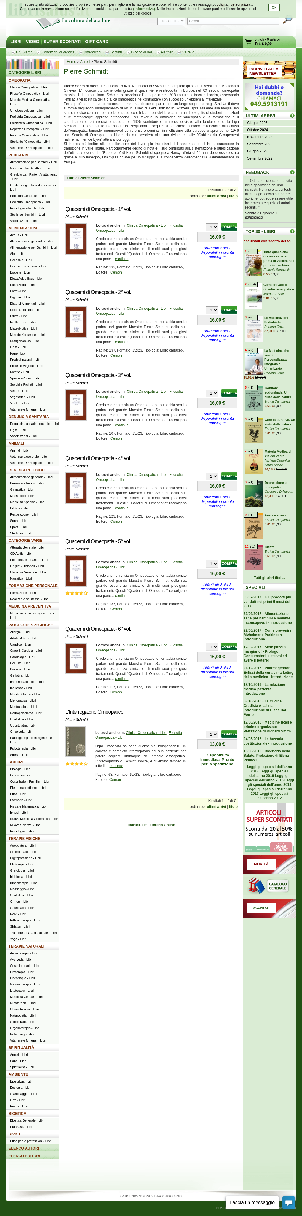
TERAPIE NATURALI (26, 946)
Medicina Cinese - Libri (26, 997)
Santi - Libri (18, 1061)
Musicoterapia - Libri (24, 1009)
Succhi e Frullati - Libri (26, 384)
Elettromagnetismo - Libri (28, 787)
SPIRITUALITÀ (21, 1048)
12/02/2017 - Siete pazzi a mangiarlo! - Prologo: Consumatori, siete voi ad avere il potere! (265, 653)
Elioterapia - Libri (22, 864)
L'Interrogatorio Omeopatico (94, 712)
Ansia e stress (275, 515)
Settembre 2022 (259, 158)
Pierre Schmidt (77, 217)
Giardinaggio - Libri (23, 1094)
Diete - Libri (18, 291)
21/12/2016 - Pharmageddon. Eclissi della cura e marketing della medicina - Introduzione (268, 672)
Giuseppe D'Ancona (279, 491)
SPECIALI (255, 587)
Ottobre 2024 (257, 130)
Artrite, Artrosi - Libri (24, 638)
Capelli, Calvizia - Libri (26, 650)
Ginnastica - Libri (22, 489)
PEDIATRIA (18, 155)
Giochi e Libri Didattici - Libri (30, 168)
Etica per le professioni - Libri (30, 1141)
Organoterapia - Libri (24, 1028)
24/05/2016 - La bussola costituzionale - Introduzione (268, 741)
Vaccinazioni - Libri (23, 220)
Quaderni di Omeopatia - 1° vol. (98, 209)
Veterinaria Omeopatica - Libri (31, 148)
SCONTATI (261, 908)
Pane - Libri (18, 353)
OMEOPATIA (20, 80)
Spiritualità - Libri (22, 1067)
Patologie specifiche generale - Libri (32, 740)
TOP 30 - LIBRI (260, 231)
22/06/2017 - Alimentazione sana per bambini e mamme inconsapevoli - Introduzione (268, 618)
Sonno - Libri (19, 520)
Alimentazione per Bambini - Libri (33, 162)
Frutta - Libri (18, 316)
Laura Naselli (274, 465)
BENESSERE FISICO (27, 470)
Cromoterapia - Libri (24, 851)
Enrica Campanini (277, 401)
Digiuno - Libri (20, 297)
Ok (274, 7)
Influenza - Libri (21, 688)
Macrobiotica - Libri (23, 328)
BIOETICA (17, 1114)
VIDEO (32, 41)
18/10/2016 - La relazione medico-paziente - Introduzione (264, 689)
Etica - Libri (18, 794)
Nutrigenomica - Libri (25, 341)
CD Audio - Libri (21, 553)
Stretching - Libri (22, 533)
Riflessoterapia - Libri (25, 920)
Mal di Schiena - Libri (25, 694)
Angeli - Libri (19, 1054)
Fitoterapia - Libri (22, 972)
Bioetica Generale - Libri (27, 1120)
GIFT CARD (96, 41)
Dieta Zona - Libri (22, 285)
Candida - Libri (20, 644)
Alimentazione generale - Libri (31, 241)
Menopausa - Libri (23, 700)
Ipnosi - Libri (19, 812)
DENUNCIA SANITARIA (29, 417)
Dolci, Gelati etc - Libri (26, 309)
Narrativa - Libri (21, 578)
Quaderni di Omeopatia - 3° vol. (98, 375)
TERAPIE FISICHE (24, 839)
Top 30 (292, 231)
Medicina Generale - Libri (28, 572)
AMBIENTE (18, 1074)
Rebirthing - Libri (22, 1034)
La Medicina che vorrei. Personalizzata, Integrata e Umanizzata (276, 359)
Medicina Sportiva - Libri (27, 502)
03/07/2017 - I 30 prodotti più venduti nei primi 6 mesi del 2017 (267, 601)
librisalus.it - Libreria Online (151, 825)
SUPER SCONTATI (62, 41)
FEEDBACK (257, 172)
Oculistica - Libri (21, 719)
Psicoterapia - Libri (23, 748)
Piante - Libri (19, 1106)
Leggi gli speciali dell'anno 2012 (272, 795)
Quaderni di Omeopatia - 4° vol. (98, 458)
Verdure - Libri (20, 403)
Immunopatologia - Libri (27, 681)
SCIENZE (17, 762)
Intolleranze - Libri (23, 322)
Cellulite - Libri (20, 663)
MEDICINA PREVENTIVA (30, 606)
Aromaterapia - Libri (24, 953)
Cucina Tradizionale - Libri (28, 266)
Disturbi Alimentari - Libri (27, 303)
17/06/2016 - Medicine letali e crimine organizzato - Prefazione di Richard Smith (268, 726)
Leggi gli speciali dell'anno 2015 (267, 778)
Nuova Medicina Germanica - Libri (34, 819)
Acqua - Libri (19, 235)
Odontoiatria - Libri (23, 725)
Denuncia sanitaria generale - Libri (34, 423)
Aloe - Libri (18, 253)
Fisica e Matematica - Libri (28, 806)
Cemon (116, 272)
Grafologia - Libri (22, 870)
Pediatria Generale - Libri (28, 196)
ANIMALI (16, 443)
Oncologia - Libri (22, 731)
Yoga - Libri (18, 939)
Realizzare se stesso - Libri (29, 599)
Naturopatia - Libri (23, 1015)
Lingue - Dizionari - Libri (27, 566)
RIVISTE (16, 1134)
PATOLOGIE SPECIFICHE (31, 625)
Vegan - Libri (19, 390)
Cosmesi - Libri (20, 775)
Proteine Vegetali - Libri (26, 366)
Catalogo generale (269, 886)
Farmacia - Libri (21, 800)
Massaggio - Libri (22, 495)
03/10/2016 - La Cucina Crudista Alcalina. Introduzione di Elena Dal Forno (265, 708)
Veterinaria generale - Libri (29, 456)
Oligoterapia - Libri (23, 1021)
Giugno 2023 (257, 151)
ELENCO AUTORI (24, 1148)
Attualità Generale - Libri (27, 547)
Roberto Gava (274, 326)
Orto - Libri (17, 1100)
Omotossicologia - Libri (26, 110)
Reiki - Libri (18, 914)
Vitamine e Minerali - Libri (28, 409)
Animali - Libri (19, 450)
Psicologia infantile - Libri (27, 208)
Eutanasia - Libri (21, 1126)
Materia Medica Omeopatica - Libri (31, 102)
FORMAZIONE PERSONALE (33, 586)
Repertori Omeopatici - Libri (29, 129)
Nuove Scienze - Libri (25, 825)
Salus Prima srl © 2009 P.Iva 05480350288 (151, 1196)
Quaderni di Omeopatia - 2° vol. (98, 292)
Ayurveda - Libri (21, 959)
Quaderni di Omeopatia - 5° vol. (98, 541)
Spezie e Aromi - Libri (25, 378)
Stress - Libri (19, 754)
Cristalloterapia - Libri (25, 965)
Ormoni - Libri (19, 901)
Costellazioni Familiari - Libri (30, 781)
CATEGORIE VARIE (25, 540)
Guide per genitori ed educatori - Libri (33, 187)
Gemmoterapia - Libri (25, 984)
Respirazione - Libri (24, 514)
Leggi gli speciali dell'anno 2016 (268, 773)
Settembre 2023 (259, 144)
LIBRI (16, 41)
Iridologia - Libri (21, 876)
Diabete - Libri (20, 272)
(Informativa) (144, 9)
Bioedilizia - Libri (22, 1081)
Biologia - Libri (20, 769)
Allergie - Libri (20, 632)
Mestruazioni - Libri (23, 706)
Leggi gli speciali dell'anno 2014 (271, 782)
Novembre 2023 (259, 137)
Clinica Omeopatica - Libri (147, 225)
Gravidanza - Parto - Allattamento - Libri (34, 177)
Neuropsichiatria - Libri (26, 713)
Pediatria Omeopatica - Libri (30, 116)
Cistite (269, 547)
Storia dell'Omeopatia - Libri (30, 141)
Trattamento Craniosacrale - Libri (33, 932)
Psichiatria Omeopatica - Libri (31, 123)
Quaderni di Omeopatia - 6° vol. (98, 629)
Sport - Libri (18, 527)
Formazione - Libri (23, 593)
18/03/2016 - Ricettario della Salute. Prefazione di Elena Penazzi (267, 755)
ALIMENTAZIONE (24, 228)
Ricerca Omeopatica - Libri (29, 135)
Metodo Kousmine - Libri (27, 334)
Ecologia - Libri (20, 1087)
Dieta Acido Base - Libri (26, 278)
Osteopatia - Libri (22, 908)
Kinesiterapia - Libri (23, 883)
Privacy (221, 1207)
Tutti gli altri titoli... (269, 578)
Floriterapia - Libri (22, 978)
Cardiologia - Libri (22, 657)
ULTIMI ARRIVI (260, 115)
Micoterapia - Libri (23, 1003)
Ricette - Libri (19, 372)
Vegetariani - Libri (22, 397)
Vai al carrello (248, 42)
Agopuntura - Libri (23, 845)
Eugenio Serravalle (276, 269)
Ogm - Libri (18, 347)
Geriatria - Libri (20, 675)
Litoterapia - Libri (22, 990)
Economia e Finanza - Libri (29, 560)
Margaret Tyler (273, 293)
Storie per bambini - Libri (27, 214)
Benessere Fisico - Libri (27, 483)
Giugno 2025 (257, 123)
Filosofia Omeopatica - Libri (29, 93)
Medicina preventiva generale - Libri (32, 615)
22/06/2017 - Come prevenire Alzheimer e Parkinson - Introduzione (267, 634)
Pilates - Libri (19, 508)
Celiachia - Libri (21, 260)
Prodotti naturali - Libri (26, 359)
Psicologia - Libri (22, 831)
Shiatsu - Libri (20, 926)
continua (121, 259)
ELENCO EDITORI (24, 1156)
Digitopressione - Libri (25, 858)
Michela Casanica (277, 460)
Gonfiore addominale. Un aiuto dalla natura (278, 392)
